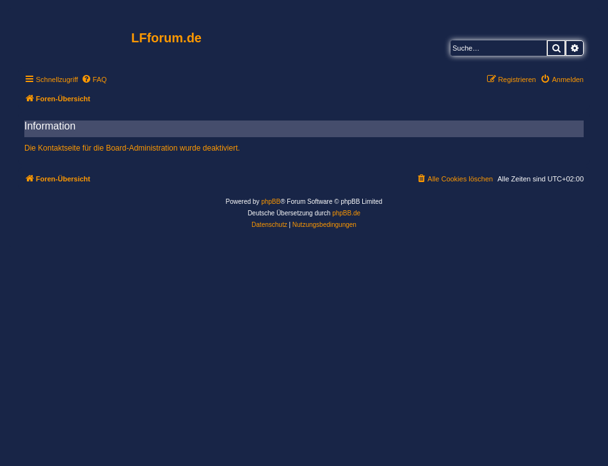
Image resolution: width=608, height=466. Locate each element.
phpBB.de (346, 213)
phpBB (270, 201)
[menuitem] (94, 79)
